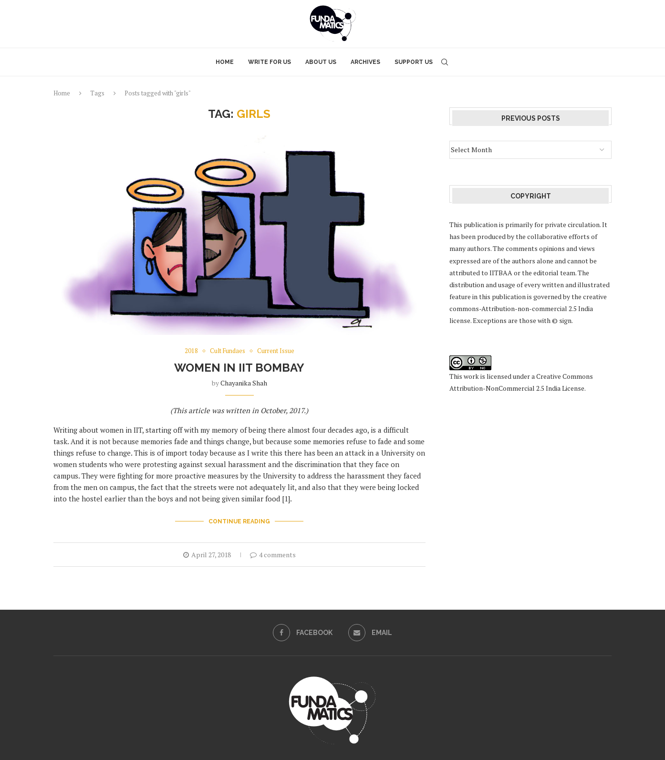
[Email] (370, 632)
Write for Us (269, 62)
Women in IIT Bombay (239, 368)
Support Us (414, 62)
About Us (320, 62)
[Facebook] (302, 632)
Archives (365, 62)
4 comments (273, 554)
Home (225, 62)
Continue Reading (239, 521)
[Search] (444, 62)
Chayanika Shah (243, 382)
